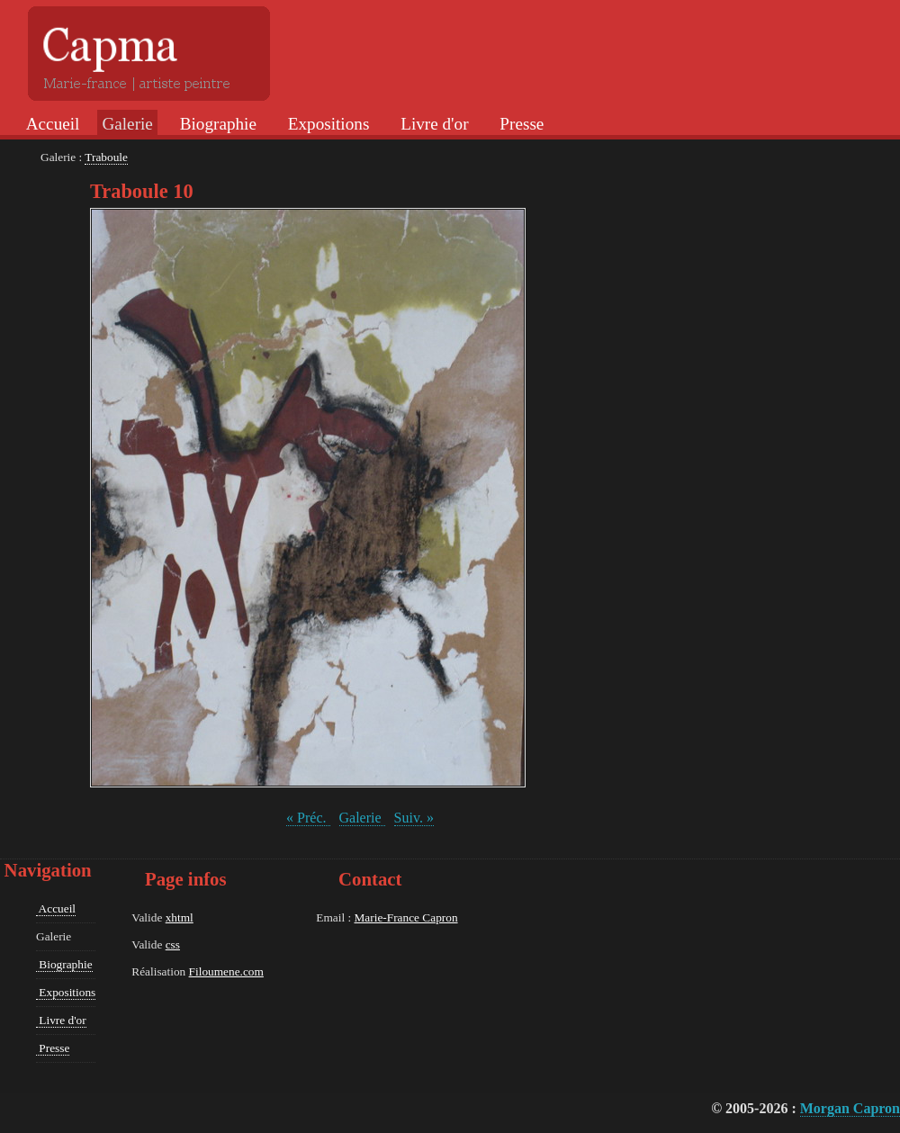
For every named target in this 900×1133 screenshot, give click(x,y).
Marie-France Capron (405, 917)
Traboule (106, 157)
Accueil (50, 123)
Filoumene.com (226, 971)
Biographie (216, 123)
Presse (520, 123)
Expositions (326, 123)
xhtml (180, 917)
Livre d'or (432, 123)
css (173, 944)
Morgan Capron (850, 1108)
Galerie (362, 817)
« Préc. (307, 817)
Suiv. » (414, 817)
